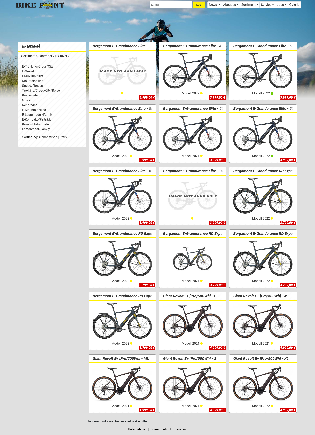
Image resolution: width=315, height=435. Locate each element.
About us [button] (229, 5)
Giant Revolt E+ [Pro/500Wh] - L (190, 296)
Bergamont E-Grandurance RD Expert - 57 (269, 233)
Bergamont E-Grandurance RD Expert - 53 (128, 233)
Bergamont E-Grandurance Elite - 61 (123, 171)
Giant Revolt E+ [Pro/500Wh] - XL (261, 358)
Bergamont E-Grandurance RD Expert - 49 (269, 171)
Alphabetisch (48, 137)
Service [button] (266, 5)
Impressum (178, 429)
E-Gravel (31, 46)
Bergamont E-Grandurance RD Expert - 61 (128, 296)
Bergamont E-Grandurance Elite (119, 46)
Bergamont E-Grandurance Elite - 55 (123, 108)
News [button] (213, 5)
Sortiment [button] (248, 5)
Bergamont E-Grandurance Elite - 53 (264, 46)
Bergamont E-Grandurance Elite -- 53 (195, 171)
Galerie (294, 5)
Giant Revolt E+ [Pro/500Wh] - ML (121, 358)
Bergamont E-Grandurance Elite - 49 (194, 46)
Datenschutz (159, 429)
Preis (63, 137)
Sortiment (28, 56)
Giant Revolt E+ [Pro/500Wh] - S (190, 358)
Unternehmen (137, 429)
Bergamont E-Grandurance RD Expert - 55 (199, 233)
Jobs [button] (280, 5)
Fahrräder (46, 56)
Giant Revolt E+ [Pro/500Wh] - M (261, 296)
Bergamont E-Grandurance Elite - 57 (264, 108)
